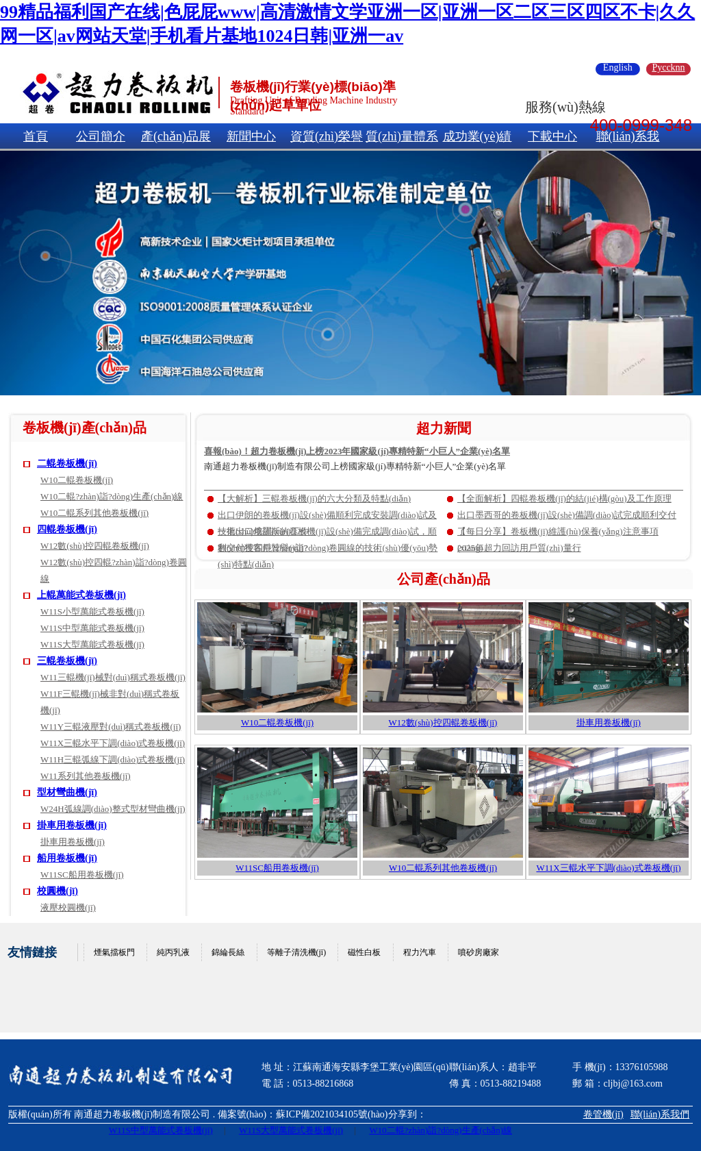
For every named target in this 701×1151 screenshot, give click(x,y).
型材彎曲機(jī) (67, 792)
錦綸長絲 (228, 952)
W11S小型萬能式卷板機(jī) (92, 611)
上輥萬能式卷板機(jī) (81, 595)
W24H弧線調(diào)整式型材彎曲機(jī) (113, 809)
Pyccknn (668, 68)
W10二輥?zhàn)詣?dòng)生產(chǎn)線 (111, 496)
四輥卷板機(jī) (67, 529)
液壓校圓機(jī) (68, 907)
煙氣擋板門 (114, 952)
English (618, 68)
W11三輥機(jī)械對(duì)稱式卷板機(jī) (113, 677)
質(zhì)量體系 (402, 136)
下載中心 (552, 136)
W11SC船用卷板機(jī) (82, 874)
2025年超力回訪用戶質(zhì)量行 (519, 548)
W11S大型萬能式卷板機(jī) (92, 644)
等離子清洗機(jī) (297, 952)
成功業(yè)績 (477, 136)
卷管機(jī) (603, 1114)
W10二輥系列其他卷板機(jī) (94, 513)
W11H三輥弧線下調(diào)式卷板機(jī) (112, 759)
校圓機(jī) (57, 891)
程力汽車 (419, 952)
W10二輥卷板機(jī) (76, 480)
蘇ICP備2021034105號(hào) (331, 1114)
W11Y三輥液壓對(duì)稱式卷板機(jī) (110, 726)
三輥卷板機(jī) (67, 661)
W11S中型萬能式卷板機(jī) (92, 628)
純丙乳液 (173, 952)
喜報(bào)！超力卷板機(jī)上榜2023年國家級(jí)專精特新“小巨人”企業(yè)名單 (357, 451)
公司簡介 (100, 136)
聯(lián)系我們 (659, 1114)
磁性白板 (364, 952)
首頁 (35, 136)
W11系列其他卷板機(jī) (85, 776)
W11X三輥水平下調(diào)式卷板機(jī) (112, 743)
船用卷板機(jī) (67, 858)
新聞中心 (251, 136)
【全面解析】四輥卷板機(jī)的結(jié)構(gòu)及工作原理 (564, 498)
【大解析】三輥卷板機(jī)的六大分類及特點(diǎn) (314, 498)
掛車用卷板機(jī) (72, 825)
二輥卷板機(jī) (67, 463)
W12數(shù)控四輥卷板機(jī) (94, 546)
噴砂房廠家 (478, 952)
